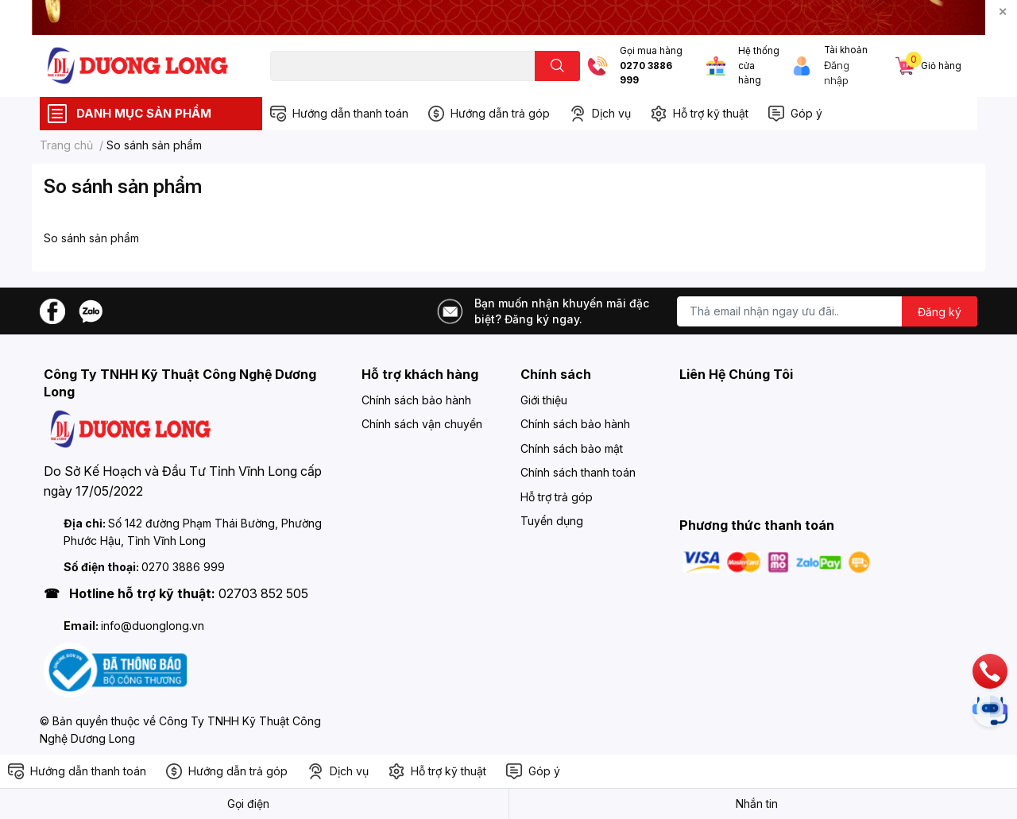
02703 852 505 (263, 593)
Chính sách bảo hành (416, 400)
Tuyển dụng (551, 520)
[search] (557, 66)
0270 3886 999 (646, 73)
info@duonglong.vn (152, 625)
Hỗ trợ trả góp (556, 497)
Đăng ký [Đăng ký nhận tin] (939, 312)
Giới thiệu (543, 400)
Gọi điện (248, 803)
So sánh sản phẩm (123, 186)
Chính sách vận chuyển (422, 424)
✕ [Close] (1002, 11)
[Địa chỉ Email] (827, 311)
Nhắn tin (757, 803)
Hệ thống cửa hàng (758, 65)
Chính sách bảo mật (571, 448)
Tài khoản (846, 50)
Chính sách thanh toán (578, 472)
